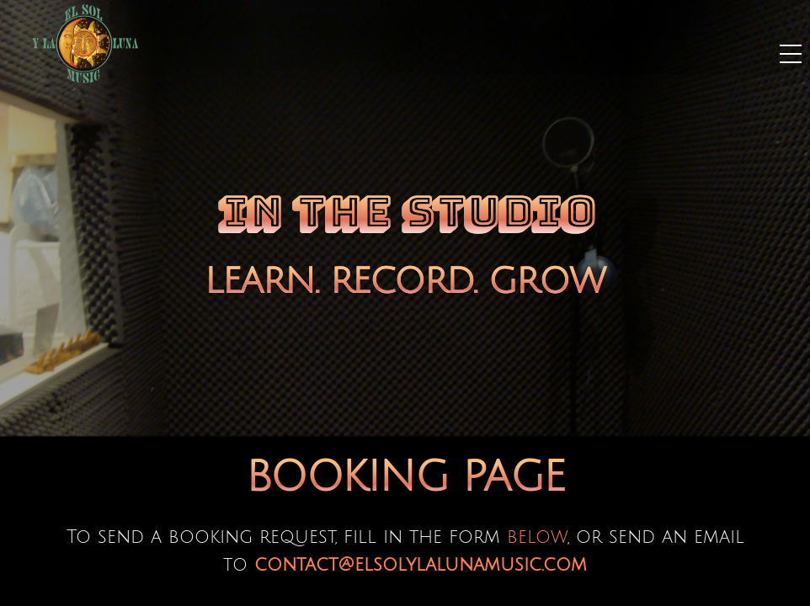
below (537, 537)
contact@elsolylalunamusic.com (420, 565)
